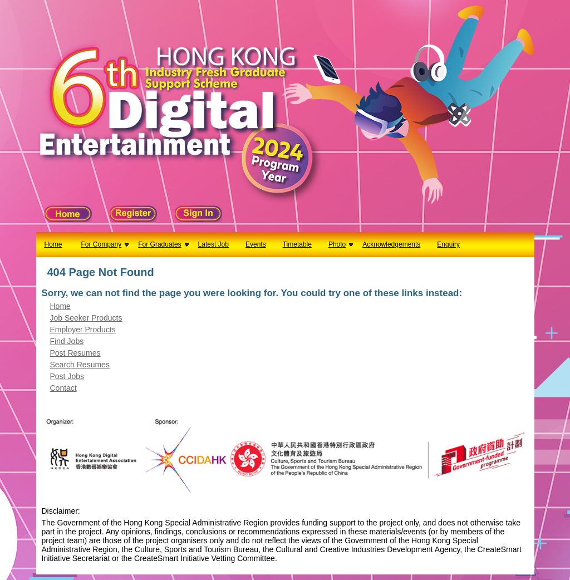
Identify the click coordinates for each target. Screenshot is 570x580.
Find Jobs (67, 341)
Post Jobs (67, 376)
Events (255, 244)
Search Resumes (80, 364)
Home (53, 244)
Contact (63, 388)
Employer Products (83, 329)
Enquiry (448, 244)
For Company (101, 244)
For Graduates (159, 244)
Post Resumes (75, 352)
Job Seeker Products (86, 317)
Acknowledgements (391, 244)
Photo (337, 244)
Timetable (297, 244)
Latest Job (213, 244)
